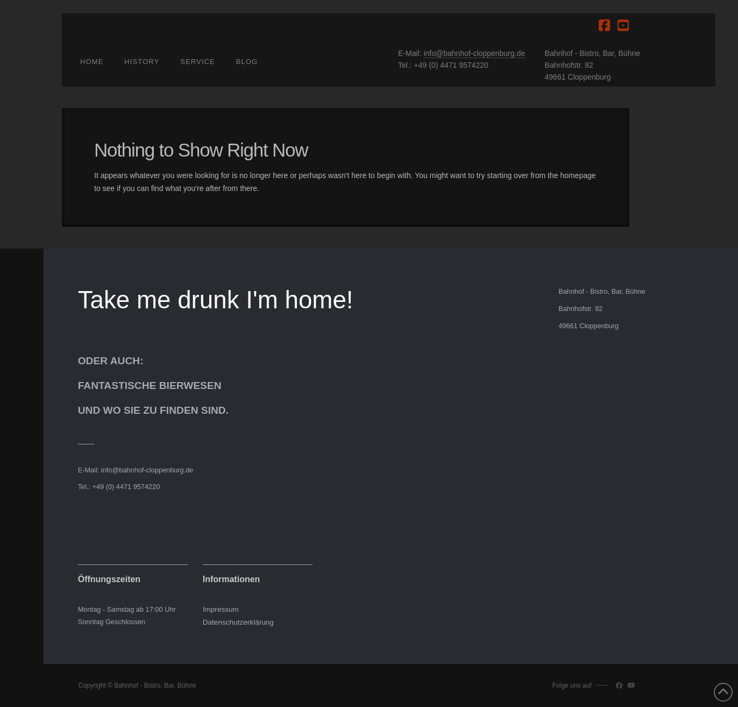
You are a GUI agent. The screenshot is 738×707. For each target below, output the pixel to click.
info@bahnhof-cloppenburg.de (474, 53)
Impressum (221, 609)
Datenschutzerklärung (238, 622)
